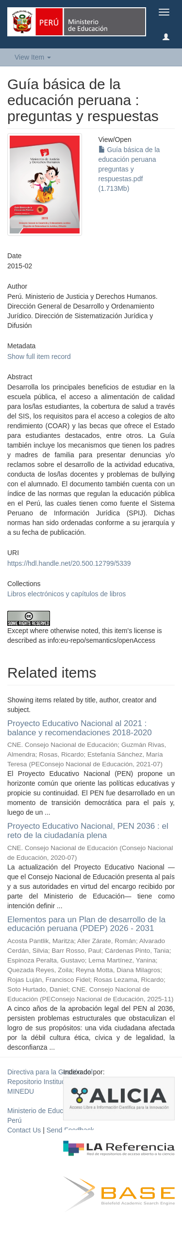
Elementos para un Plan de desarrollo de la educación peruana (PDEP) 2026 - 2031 (86, 924)
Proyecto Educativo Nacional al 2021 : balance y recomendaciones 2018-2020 (79, 728)
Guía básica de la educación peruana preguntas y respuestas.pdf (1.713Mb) (129, 169)
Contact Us (24, 1130)
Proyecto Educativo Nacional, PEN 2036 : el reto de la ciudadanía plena (87, 831)
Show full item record (39, 356)
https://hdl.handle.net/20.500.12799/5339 (69, 563)
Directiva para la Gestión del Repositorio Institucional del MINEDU (50, 1081)
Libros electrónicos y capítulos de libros (66, 594)
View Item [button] (33, 57)
